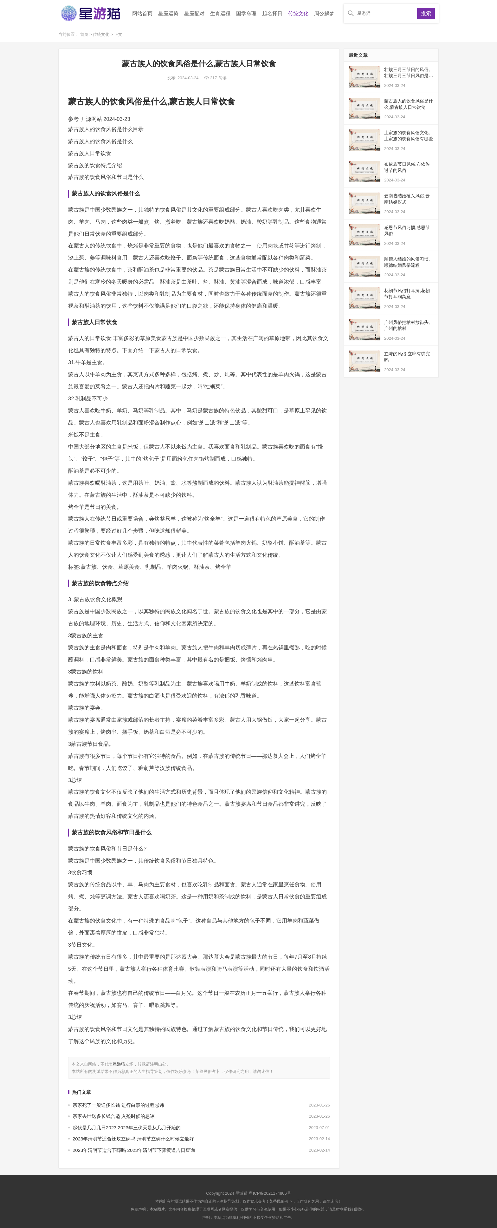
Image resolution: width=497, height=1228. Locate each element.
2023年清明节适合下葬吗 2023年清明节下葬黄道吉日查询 (134, 1150)
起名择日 (272, 13)
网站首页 (142, 13)
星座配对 (194, 13)
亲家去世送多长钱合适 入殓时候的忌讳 (114, 1116)
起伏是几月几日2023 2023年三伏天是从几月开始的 (127, 1127)
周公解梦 (324, 13)
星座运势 (168, 13)
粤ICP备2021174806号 (270, 1193)
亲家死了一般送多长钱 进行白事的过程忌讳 (118, 1105)
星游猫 (119, 1064)
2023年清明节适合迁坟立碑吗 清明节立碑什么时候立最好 (133, 1138)
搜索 (426, 13)
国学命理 (246, 13)
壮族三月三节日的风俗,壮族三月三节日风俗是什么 (408, 75)
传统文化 (298, 13)
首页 (85, 34)
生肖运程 (220, 13)
